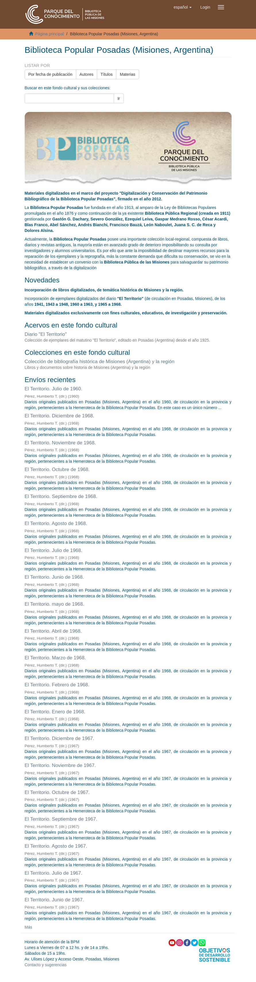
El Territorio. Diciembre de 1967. (60, 738)
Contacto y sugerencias (46, 964)
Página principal (49, 34)
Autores (86, 74)
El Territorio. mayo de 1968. (54, 604)
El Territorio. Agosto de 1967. (56, 846)
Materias (127, 74)
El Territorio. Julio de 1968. (53, 550)
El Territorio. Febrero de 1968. (57, 684)
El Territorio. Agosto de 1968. (56, 523)
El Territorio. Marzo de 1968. (55, 658)
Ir (119, 98)
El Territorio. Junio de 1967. (54, 899)
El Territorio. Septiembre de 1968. (61, 496)
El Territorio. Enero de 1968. (55, 711)
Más (28, 927)
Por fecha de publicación (50, 74)
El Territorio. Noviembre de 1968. (60, 443)
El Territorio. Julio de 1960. (53, 389)
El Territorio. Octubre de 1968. (57, 469)
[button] (182, 7)
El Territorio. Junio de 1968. (54, 577)
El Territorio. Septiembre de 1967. (61, 819)
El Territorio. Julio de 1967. (53, 873)
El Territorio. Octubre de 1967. (57, 792)
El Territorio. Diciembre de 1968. (60, 416)
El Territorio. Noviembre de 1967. (60, 765)
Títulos (107, 74)
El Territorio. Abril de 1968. (53, 631)
